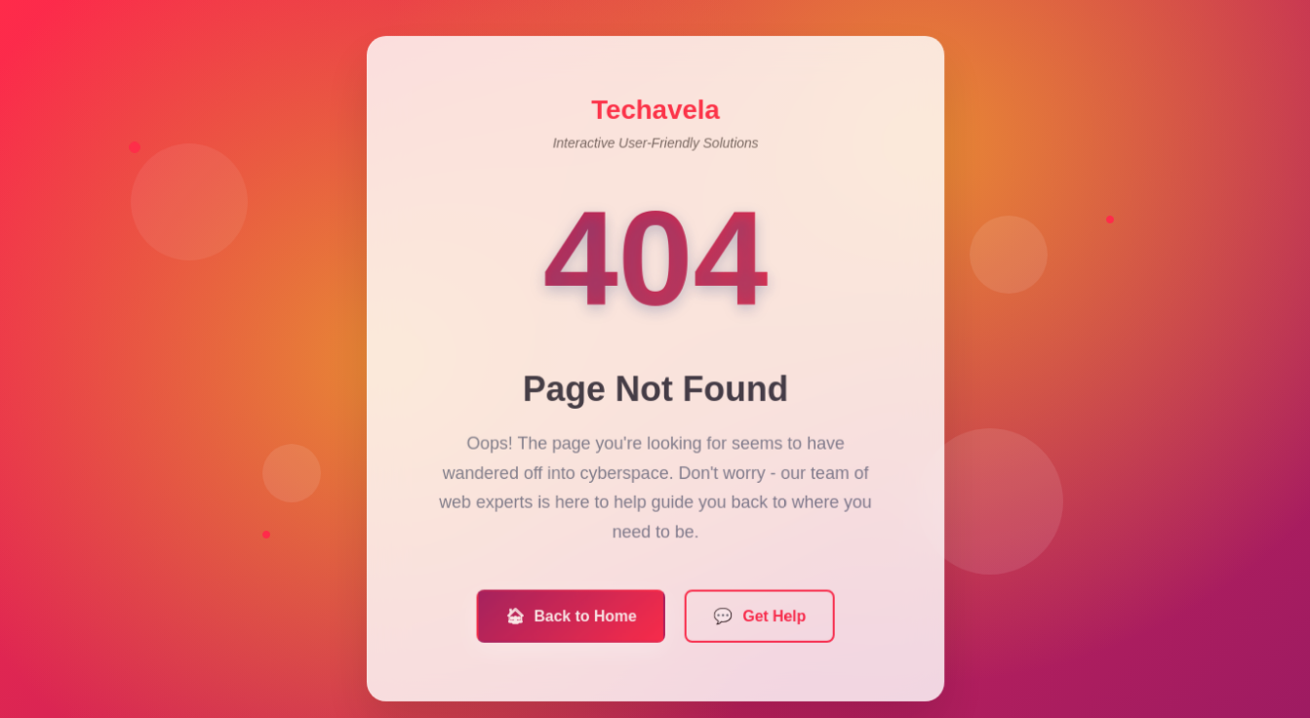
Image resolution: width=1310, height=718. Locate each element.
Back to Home (571, 622)
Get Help (759, 622)
